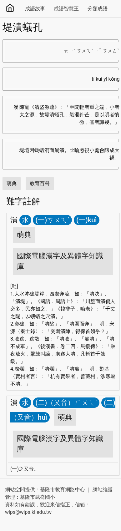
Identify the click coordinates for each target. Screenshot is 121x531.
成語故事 (35, 9)
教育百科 (40, 183)
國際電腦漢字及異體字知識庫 (60, 261)
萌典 (12, 183)
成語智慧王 (66, 9)
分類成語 (98, 9)
